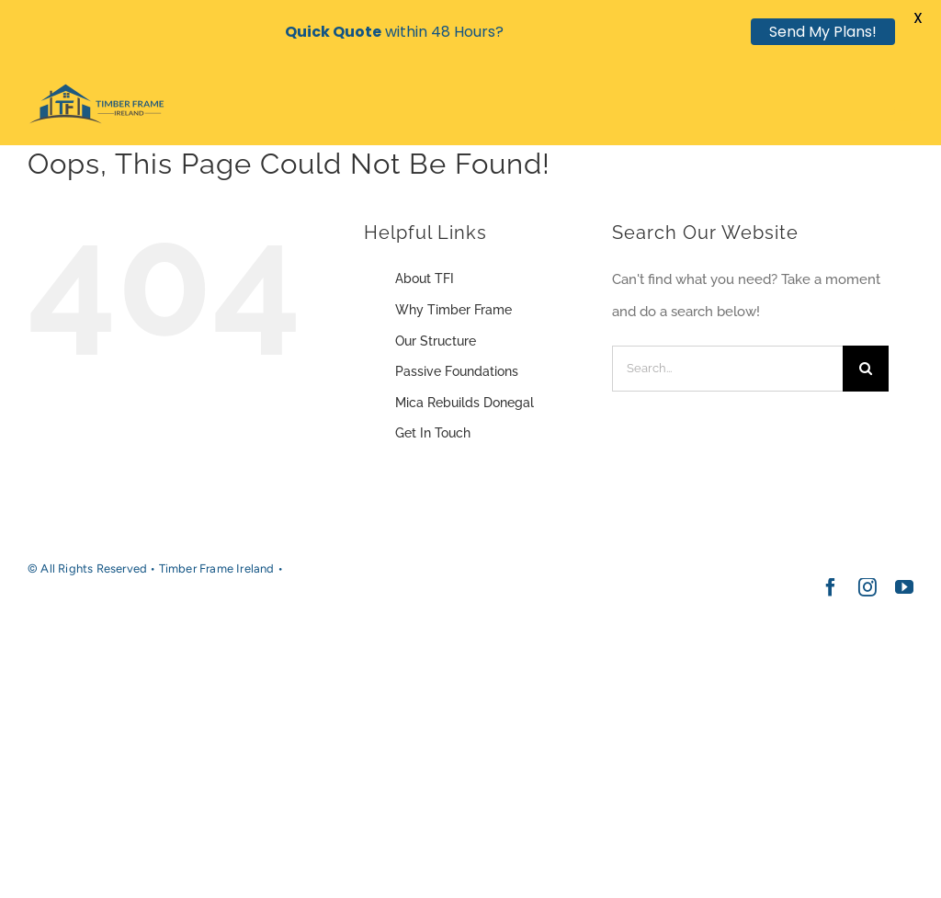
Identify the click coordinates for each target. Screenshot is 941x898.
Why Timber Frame (453, 309)
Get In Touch (432, 433)
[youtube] (904, 587)
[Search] (866, 369)
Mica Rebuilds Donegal (464, 402)
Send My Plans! (823, 31)
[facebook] (831, 587)
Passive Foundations (456, 371)
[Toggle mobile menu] (903, 114)
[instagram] (867, 587)
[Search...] (727, 369)
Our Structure (435, 341)
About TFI (424, 278)
